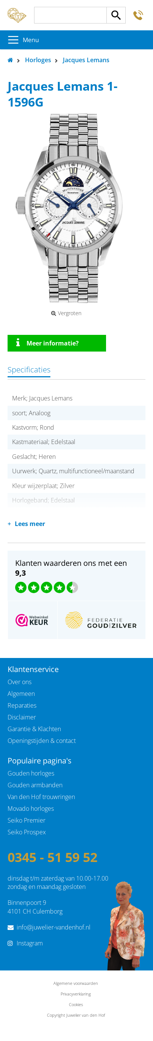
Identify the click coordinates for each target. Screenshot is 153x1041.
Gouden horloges (31, 773)
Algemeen (21, 693)
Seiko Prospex (27, 832)
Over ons (19, 682)
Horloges (38, 60)
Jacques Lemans (86, 60)
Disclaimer (22, 717)
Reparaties (22, 705)
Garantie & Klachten (34, 729)
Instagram (30, 943)
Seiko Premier (26, 820)
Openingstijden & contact (42, 740)
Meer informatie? (47, 343)
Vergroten (66, 313)
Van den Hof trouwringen (41, 797)
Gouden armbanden (35, 785)
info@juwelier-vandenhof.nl (54, 927)
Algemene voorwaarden (75, 983)
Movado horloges (31, 808)
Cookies (76, 1004)
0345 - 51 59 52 (52, 857)
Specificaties (29, 369)
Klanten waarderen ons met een (71, 568)
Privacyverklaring (76, 994)
